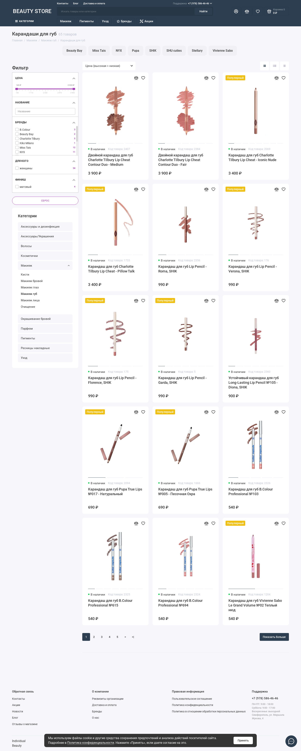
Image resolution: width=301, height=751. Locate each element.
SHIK (152, 50)
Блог (75, 3)
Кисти (25, 274)
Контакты (62, 3)
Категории (24, 21)
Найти (203, 11)
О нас (95, 717)
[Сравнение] (247, 11)
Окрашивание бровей (36, 319)
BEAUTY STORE (32, 11)
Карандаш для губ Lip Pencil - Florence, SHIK (112, 380)
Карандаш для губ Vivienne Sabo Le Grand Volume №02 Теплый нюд (255, 605)
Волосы (26, 246)
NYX (119, 50)
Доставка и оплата (94, 3)
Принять (243, 740)
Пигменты (87, 21)
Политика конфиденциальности (90, 743)
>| (133, 636)
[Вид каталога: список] (274, 65)
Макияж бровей (32, 281)
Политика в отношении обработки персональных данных (209, 711)
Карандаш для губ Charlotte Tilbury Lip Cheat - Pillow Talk (111, 268)
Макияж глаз (30, 287)
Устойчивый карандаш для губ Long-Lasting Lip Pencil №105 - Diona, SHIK (253, 382)
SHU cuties (174, 50)
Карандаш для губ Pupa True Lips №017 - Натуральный (115, 491)
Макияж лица (30, 300)
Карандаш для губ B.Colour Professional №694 (180, 602)
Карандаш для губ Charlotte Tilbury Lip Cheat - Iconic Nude (252, 157)
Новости (17, 711)
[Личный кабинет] (236, 11)
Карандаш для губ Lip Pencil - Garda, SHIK (182, 380)
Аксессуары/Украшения (37, 236)
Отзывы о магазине (24, 724)
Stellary (197, 50)
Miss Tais (99, 50)
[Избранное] (257, 11)
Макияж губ (29, 294)
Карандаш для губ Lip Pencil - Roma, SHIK (182, 268)
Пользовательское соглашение (192, 698)
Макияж (65, 21)
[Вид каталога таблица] (284, 65)
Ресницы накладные (35, 348)
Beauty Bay (74, 50)
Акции (146, 21)
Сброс (45, 200)
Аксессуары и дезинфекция (40, 226)
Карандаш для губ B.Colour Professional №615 (110, 602)
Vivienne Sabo (223, 50)
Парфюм (27, 328)
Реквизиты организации (107, 698)
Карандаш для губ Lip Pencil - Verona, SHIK (252, 268)
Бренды (124, 21)
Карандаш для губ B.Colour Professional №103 (250, 491)
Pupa (135, 50)
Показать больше (274, 636)
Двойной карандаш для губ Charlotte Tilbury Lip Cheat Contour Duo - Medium (110, 160)
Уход (105, 21)
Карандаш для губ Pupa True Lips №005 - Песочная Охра (185, 491)
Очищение (28, 307)
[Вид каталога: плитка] (264, 65)
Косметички (29, 256)
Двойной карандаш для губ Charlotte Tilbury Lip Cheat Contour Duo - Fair (180, 160)
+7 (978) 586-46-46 (192, 3)
